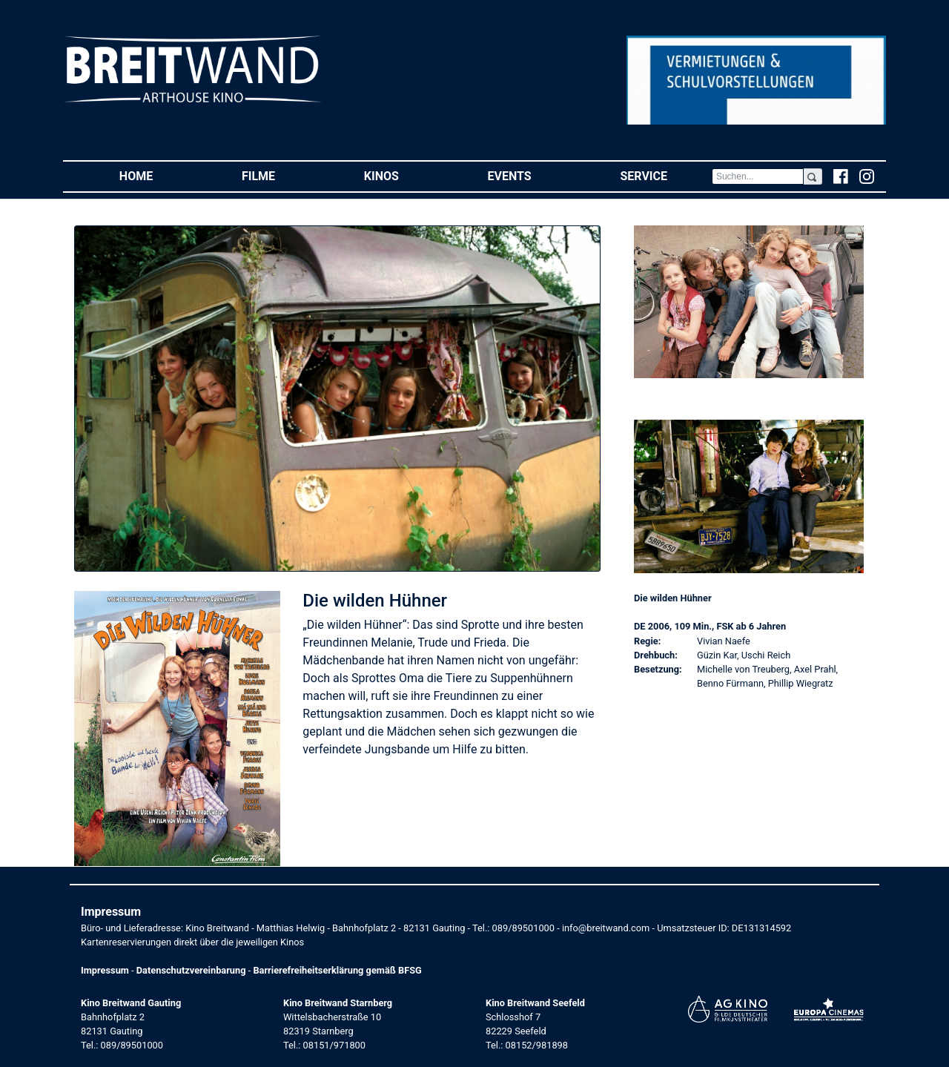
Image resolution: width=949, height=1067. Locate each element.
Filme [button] (281, 175)
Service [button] (665, 175)
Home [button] (158, 175)
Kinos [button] (403, 175)
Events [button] (532, 175)
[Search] (758, 176)
